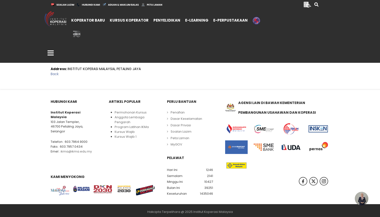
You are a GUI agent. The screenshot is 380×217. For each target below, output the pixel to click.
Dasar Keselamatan (186, 118)
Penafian (178, 112)
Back (55, 74)
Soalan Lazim (181, 131)
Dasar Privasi (181, 125)
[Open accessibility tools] (308, 4)
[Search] (316, 5)
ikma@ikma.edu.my (76, 151)
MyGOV (176, 144)
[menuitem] (88, 19)
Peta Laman (180, 138)
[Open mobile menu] (50, 53)
